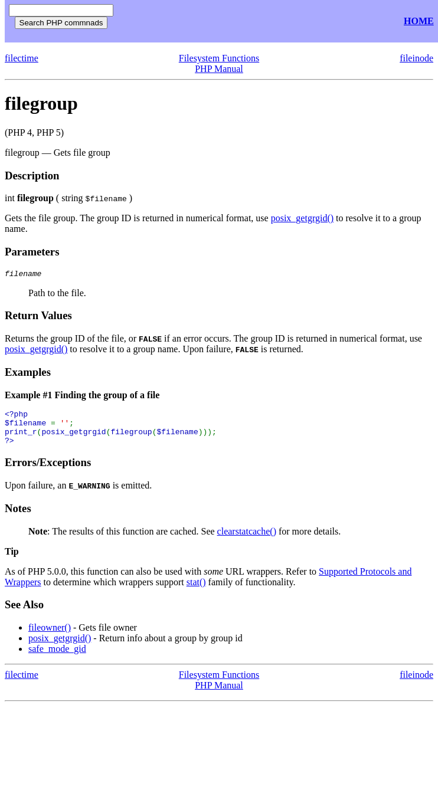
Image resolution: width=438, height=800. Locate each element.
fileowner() (49, 636)
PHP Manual (219, 69)
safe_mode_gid (57, 658)
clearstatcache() (246, 540)
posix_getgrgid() (302, 218)
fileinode (416, 58)
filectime (21, 58)
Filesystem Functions (219, 58)
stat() (196, 591)
